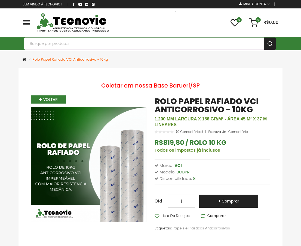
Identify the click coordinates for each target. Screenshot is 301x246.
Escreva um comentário (228, 131)
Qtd (158, 201)
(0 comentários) (189, 131)
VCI (178, 165)
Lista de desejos (175, 215)
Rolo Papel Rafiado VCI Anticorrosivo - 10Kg (70, 59)
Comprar (230, 201)
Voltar (48, 99)
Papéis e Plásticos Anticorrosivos (201, 228)
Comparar (216, 215)
